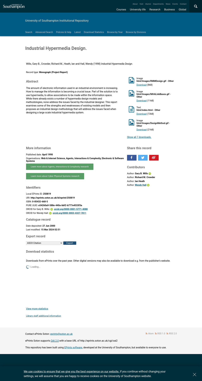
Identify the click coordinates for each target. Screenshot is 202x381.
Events (175, 4)
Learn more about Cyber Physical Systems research (55, 176)
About (135, 4)
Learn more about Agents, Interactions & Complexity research (60, 166)
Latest (77, 32)
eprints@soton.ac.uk (61, 333)
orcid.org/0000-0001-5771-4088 (71, 209)
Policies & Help (63, 32)
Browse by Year (115, 32)
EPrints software (73, 347)
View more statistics (37, 308)
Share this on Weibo (154, 158)
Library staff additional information (43, 316)
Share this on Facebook (132, 158)
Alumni (148, 4)
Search (28, 32)
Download (142, 85)
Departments (158, 4)
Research (154, 9)
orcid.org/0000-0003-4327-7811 (69, 213)
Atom (151, 333)
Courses (121, 9)
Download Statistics (94, 32)
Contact (183, 4)
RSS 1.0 (161, 333)
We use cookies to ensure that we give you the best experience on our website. (72, 371)
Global (182, 9)
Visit (141, 4)
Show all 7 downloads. (139, 137)
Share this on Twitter (143, 158)
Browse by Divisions (136, 32)
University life (138, 9)
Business (169, 9)
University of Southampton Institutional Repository (57, 20)
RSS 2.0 (173, 333)
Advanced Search (44, 32)
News (168, 4)
